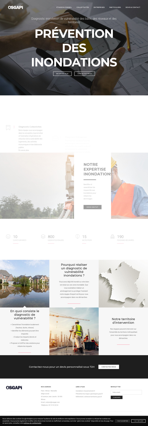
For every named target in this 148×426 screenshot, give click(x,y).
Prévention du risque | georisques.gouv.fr (89, 394)
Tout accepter (122, 421)
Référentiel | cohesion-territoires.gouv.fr (89, 397)
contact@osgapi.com (52, 402)
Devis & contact (131, 4)
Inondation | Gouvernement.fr (85, 391)
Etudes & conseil (62, 4)
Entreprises (97, 4)
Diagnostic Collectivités (30, 138)
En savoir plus (62, 74)
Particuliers (113, 4)
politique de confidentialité (32, 423)
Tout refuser (138, 421)
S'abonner (116, 397)
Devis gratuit (92, 207)
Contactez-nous (84, 74)
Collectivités (81, 4)
